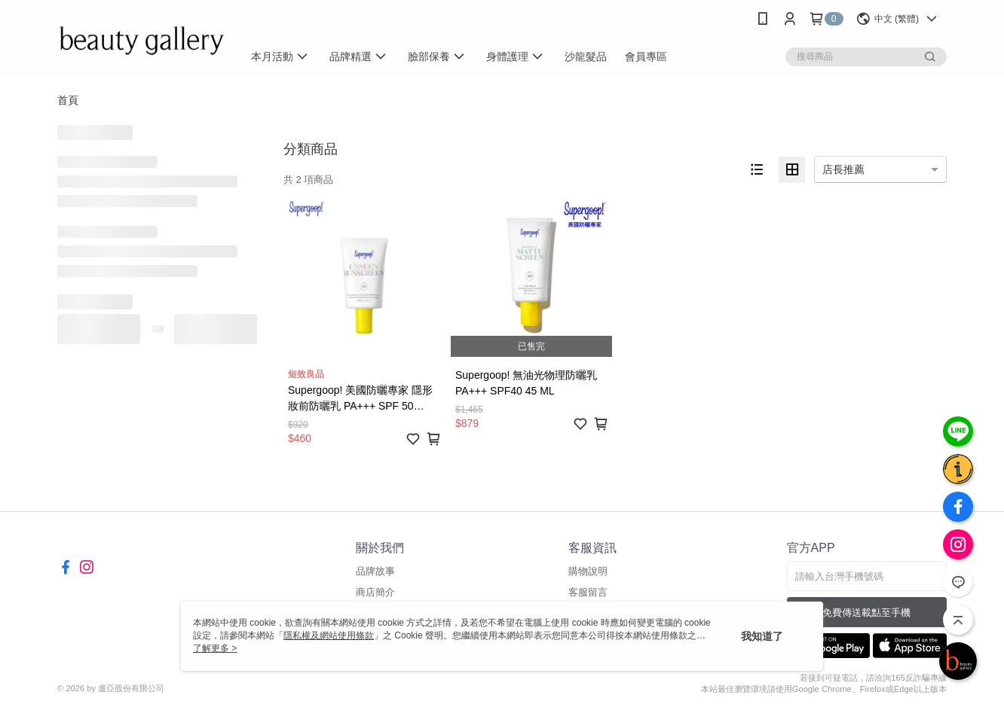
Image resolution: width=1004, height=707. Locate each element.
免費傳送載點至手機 (866, 612)
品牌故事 (375, 571)
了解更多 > (215, 648)
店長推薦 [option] (843, 169)
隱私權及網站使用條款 (328, 635)
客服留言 (588, 592)
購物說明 (588, 571)
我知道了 (762, 636)
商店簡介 (375, 592)
